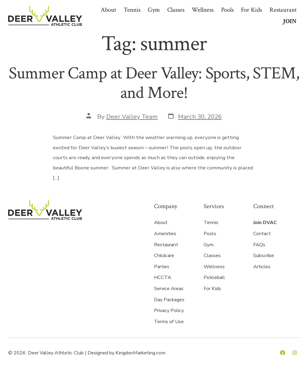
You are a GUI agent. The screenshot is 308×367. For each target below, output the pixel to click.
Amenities (165, 233)
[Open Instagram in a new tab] (294, 352)
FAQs (259, 244)
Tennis (132, 10)
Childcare (164, 255)
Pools (227, 10)
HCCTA (162, 277)
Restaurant (283, 10)
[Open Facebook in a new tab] (282, 352)
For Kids (251, 10)
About (108, 10)
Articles (261, 266)
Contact (262, 233)
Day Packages (169, 299)
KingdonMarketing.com (140, 353)
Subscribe (263, 255)
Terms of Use (169, 321)
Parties (161, 266)
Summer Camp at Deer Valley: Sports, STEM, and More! (154, 83)
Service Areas (168, 288)
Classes (175, 10)
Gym (154, 10)
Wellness (203, 10)
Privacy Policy (169, 310)
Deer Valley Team (132, 116)
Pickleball (214, 277)
